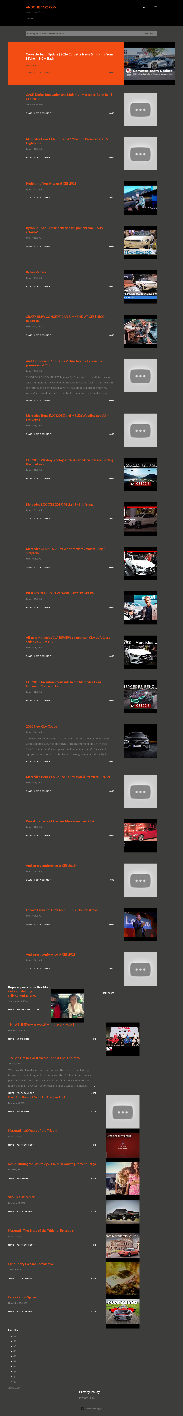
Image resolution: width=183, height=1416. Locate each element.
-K (14, 1381)
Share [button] (29, 72)
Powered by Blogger (91, 1408)
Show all (150, 33)
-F (14, 1361)
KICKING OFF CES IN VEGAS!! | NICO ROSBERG (60, 593)
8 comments (23, 1111)
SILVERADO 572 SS (22, 1197)
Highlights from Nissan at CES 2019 (51, 183)
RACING (31, 18)
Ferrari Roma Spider (22, 1297)
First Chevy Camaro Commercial (31, 1264)
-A (14, 1336)
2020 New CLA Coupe (41, 726)
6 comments (23, 1039)
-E (14, 1356)
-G (14, 1366)
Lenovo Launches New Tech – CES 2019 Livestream (62, 910)
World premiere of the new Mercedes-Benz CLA (60, 821)
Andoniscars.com (41, 7)
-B (14, 1341)
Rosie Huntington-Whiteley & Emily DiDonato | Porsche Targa (52, 1164)
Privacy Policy (87, 1397)
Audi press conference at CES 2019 (51, 865)
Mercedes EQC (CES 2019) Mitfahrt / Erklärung (59, 504)
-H (14, 1371)
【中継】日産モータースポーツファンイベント (41, 1024)
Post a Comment (43, 72)
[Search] (144, 7)
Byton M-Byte (36, 272)
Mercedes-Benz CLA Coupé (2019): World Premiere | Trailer (68, 777)
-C (14, 1346)
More (111, 72)
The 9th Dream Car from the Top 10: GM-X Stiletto (44, 1058)
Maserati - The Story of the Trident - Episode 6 (41, 1230)
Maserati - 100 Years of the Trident (32, 1130)
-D (14, 1351)
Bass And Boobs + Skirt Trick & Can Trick (37, 1097)
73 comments (23, 1010)
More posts (108, 993)
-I (14, 1376)
